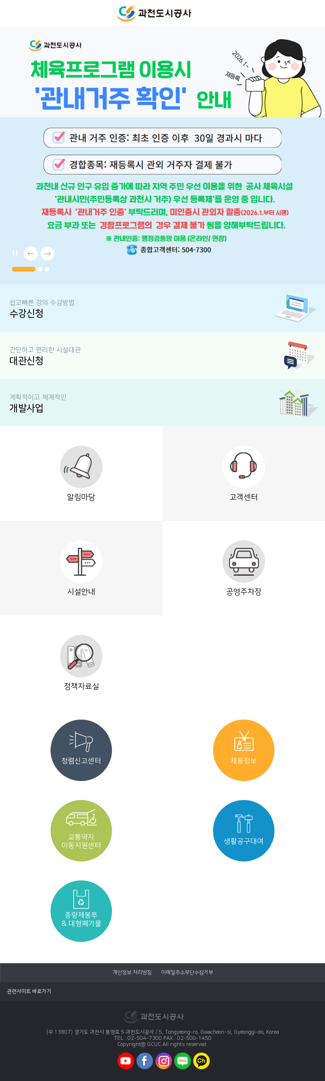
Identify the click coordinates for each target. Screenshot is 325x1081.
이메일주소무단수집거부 (187, 973)
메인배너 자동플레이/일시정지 (14, 251)
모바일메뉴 (13, 13)
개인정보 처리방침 (132, 973)
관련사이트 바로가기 (29, 991)
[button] (23, 269)
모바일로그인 (311, 13)
